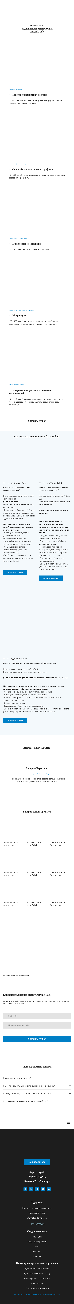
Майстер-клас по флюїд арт (37, 1278)
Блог (37, 1246)
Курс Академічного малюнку (37, 1273)
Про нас (37, 1251)
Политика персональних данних (37, 1208)
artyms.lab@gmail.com (37, 1218)
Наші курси (37, 1237)
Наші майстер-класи (37, 1242)
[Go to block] (37, 1146)
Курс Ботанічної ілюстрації (37, 1268)
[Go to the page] (10, 6)
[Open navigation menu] (68, 6)
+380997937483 (37, 1224)
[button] (37, 421)
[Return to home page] (37, 1176)
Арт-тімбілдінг (37, 1283)
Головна (37, 1256)
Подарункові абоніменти (37, 1288)
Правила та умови (37, 1213)
